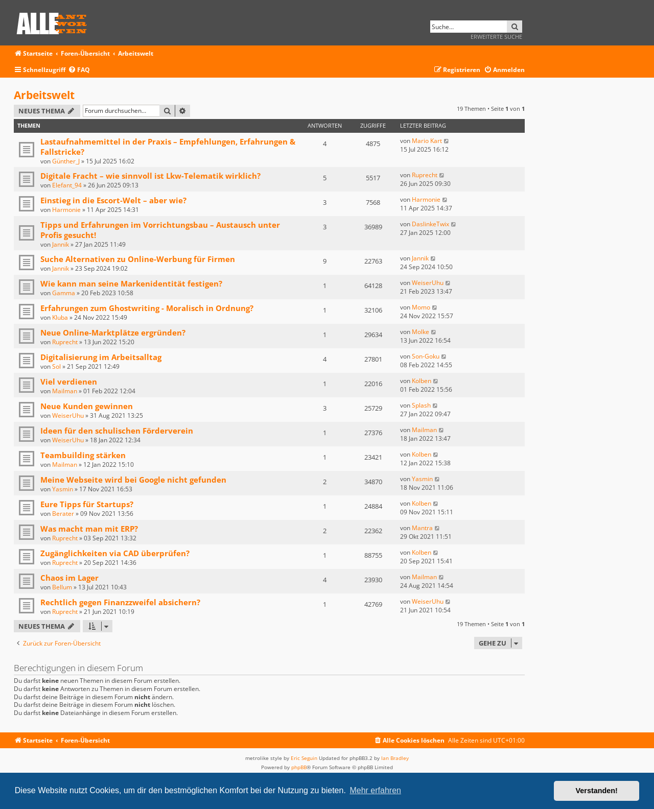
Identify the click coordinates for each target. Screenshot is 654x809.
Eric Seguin (304, 758)
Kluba (60, 317)
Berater (63, 513)
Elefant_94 (67, 185)
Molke (420, 331)
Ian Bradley (395, 758)
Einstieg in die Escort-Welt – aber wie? (113, 200)
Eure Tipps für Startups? (86, 504)
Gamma (63, 293)
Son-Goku (425, 356)
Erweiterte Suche (496, 36)
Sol (56, 366)
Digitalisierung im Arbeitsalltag (100, 357)
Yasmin (62, 489)
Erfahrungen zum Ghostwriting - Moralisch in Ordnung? (146, 308)
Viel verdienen (68, 381)
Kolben (421, 380)
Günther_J (66, 161)
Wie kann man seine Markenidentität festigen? (131, 283)
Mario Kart (427, 140)
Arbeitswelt (44, 95)
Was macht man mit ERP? (89, 529)
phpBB (299, 767)
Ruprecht (424, 175)
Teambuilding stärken (83, 455)
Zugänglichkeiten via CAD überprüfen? (115, 553)
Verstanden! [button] (597, 791)
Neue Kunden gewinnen (86, 406)
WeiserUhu (427, 282)
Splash (421, 405)
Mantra (422, 528)
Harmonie (66, 209)
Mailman (64, 391)
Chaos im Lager (69, 578)
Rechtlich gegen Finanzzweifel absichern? (120, 602)
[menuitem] (79, 70)
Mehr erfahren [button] (375, 790)
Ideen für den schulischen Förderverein (116, 430)
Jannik (60, 244)
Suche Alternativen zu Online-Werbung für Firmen (137, 259)
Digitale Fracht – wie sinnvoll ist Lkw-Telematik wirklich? (150, 176)
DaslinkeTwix (430, 224)
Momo (421, 307)
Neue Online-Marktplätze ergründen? (112, 332)
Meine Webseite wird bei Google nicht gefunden (133, 479)
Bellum (62, 587)
